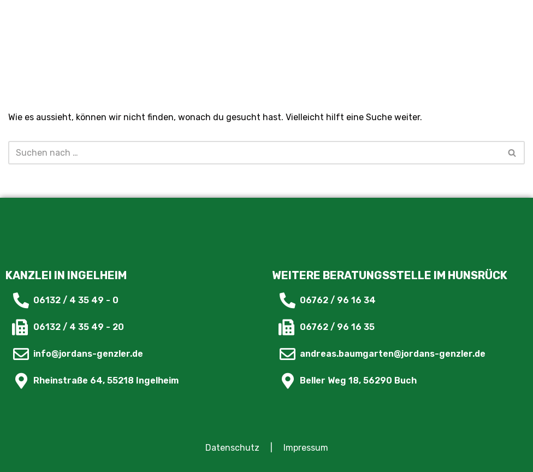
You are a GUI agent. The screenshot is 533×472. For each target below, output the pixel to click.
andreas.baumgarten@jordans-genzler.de (392, 354)
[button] (444, 21)
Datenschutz (232, 447)
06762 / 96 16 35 (337, 327)
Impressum (305, 447)
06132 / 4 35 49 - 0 (76, 300)
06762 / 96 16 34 (338, 300)
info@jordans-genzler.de (88, 354)
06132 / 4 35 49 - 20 (78, 327)
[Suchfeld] (254, 152)
